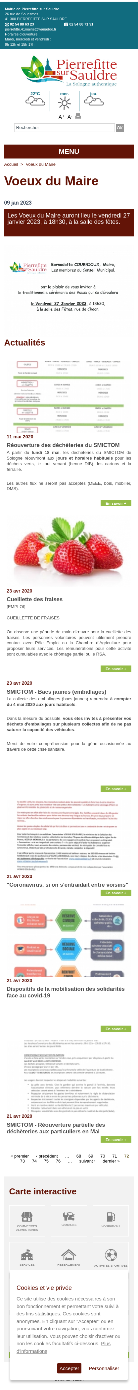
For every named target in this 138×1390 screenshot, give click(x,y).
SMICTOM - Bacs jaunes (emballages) (56, 692)
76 (58, 1161)
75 (46, 1161)
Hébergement (68, 1264)
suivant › (87, 1161)
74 (34, 1161)
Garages (69, 1225)
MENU (69, 151)
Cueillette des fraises (35, 599)
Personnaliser (104, 1368)
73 (22, 1161)
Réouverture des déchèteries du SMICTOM (63, 445)
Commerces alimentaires (27, 1228)
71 (114, 1156)
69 (90, 1156)
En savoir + (116, 503)
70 (102, 1156)
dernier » (111, 1161)
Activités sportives (110, 1265)
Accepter (69, 1368)
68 (78, 1156)
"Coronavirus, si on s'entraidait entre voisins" (67, 885)
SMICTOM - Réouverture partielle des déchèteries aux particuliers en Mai (56, 1128)
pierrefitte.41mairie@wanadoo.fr (30, 29)
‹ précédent (47, 1156)
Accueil (11, 164)
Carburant (111, 1226)
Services (27, 1264)
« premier (20, 1156)
